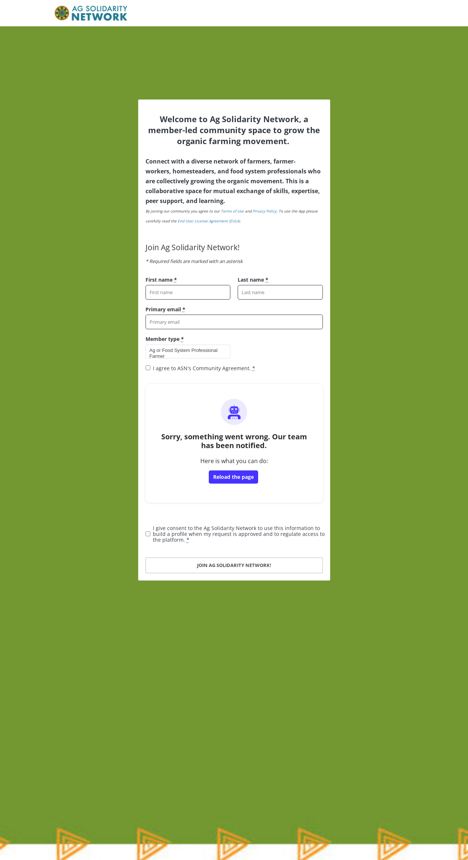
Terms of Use (232, 211)
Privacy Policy (264, 211)
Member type (165, 338)
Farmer (185, 356)
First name (161, 279)
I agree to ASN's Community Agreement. (204, 368)
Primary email (165, 309)
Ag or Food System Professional (185, 350)
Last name (253, 279)
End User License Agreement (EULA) (209, 221)
